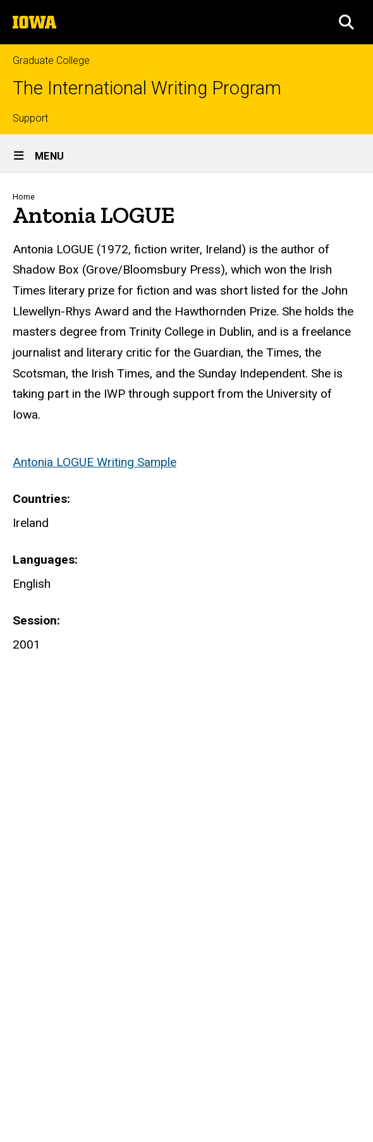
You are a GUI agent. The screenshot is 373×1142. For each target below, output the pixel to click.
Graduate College (51, 60)
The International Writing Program (147, 88)
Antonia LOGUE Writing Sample (94, 462)
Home (24, 196)
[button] (346, 22)
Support (30, 118)
